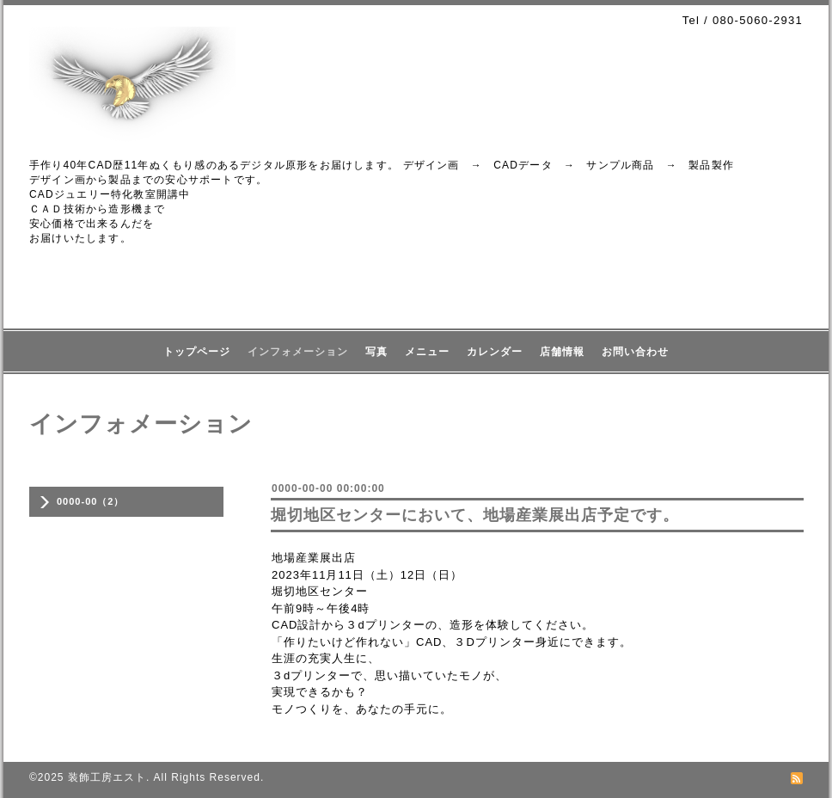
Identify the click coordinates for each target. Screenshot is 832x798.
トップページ (196, 352)
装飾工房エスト (107, 777)
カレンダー (495, 352)
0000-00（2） (91, 501)
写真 (376, 352)
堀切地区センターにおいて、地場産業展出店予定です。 (475, 515)
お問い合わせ (635, 352)
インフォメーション (298, 352)
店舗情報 (562, 352)
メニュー (427, 352)
